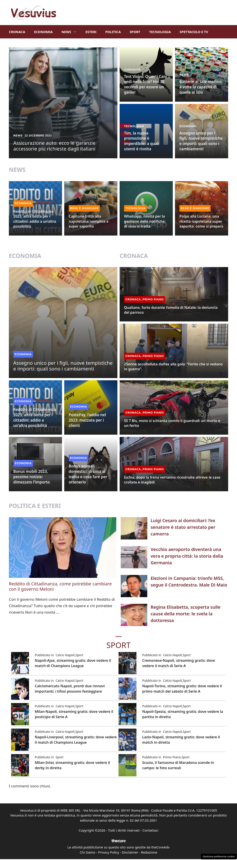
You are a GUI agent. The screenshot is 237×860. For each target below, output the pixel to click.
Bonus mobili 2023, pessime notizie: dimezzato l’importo (31, 477)
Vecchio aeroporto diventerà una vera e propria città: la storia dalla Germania (187, 556)
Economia (43, 32)
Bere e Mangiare (84, 208)
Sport (135, 32)
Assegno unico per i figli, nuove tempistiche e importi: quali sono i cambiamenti (200, 141)
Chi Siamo (87, 852)
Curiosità (132, 69)
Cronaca (17, 32)
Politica (113, 32)
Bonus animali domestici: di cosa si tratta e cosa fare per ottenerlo (88, 474)
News (71, 31)
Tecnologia (160, 32)
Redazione (149, 852)
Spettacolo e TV (194, 32)
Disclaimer (130, 852)
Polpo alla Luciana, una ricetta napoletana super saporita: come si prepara (201, 221)
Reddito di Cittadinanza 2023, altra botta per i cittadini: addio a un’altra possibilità (34, 219)
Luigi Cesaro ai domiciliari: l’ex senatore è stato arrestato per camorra (183, 527)
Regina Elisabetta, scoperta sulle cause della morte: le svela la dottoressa (185, 613)
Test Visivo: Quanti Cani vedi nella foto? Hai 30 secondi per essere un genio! (145, 84)
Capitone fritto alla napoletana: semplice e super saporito (89, 221)
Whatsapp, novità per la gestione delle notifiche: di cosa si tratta (144, 221)
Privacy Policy (108, 852)
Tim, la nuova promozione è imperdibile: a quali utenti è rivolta (141, 141)
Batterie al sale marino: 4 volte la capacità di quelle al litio (200, 87)
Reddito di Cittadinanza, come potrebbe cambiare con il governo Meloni (60, 586)
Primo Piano (153, 299)
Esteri (90, 32)
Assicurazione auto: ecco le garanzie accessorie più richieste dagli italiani (54, 145)
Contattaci (150, 830)
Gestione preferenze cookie (219, 856)
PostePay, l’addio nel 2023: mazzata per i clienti (87, 420)
